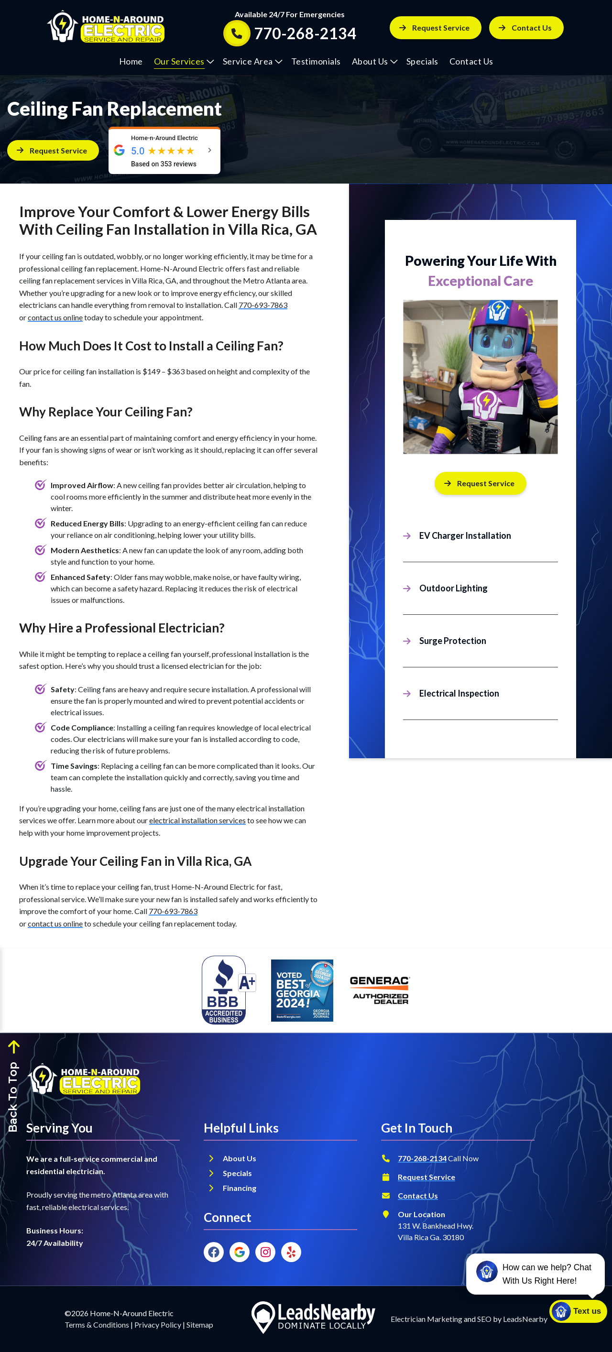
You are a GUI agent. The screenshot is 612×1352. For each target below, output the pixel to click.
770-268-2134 (422, 1158)
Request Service (426, 1176)
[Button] (526, 27)
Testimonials (316, 61)
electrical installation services (197, 820)
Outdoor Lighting (453, 588)
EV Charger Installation (465, 535)
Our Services (184, 61)
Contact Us (471, 61)
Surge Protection (452, 640)
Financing (240, 1187)
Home (131, 61)
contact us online (55, 317)
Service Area (253, 61)
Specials (422, 61)
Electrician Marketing (426, 1318)
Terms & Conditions (97, 1324)
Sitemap (199, 1324)
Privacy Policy (157, 1324)
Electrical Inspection (459, 693)
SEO (484, 1318)
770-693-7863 (263, 304)
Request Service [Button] (434, 27)
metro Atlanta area (122, 1194)
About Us (375, 61)
